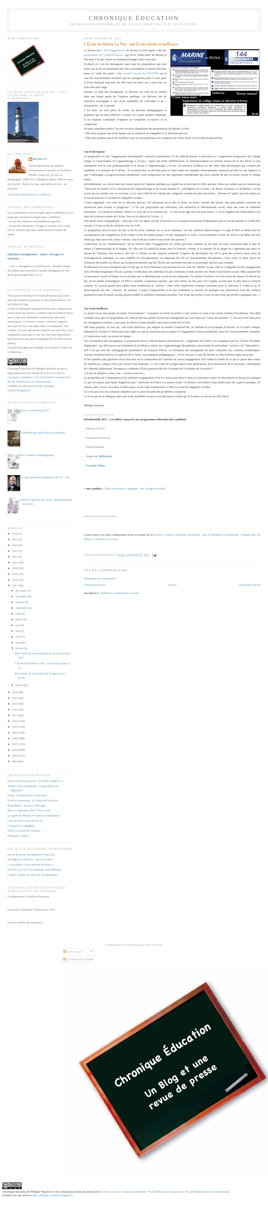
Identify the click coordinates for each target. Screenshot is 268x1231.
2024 (15, 545)
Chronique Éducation (134, 18)
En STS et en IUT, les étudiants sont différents (34, 869)
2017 (15, 585)
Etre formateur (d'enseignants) (36, 455)
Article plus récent (94, 584)
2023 (15, 551)
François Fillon (95, 465)
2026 (15, 533)
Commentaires (78, 959)
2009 (15, 732)
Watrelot (40, 159)
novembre (21, 596)
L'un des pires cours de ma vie (25, 820)
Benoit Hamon (95, 446)
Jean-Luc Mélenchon (99, 456)
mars (18, 642)
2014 (15, 703)
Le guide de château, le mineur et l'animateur (34, 815)
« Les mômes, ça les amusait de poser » (30, 864)
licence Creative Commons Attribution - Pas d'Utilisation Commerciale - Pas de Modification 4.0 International (40, 377)
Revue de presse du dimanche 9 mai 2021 (32, 854)
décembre (21, 590)
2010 (15, 726)
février (19, 648)
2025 (15, 539)
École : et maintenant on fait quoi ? (28, 795)
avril (18, 636)
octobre (20, 602)
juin (17, 625)
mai (17, 631)
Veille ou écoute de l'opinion (24, 830)
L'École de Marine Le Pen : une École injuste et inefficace (131, 44)
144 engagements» (114, 50)
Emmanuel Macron (98, 437)
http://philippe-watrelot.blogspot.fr (52, 1195)
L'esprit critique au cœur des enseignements (33, 874)
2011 (15, 721)
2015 (15, 698)
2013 (15, 709)
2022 (15, 556)
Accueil (172, 584)
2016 (15, 692)
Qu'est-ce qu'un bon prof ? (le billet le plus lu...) (35, 781)
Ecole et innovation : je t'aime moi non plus (33, 800)
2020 (15, 568)
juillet (19, 619)
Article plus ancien (249, 584)
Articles (73, 951)
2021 (15, 562)
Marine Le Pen (95, 428)
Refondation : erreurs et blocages (27, 805)
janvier (19, 685)
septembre (21, 608)
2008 (15, 738)
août (18, 613)
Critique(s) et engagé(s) (21, 825)
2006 (15, 749)
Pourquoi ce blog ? (18, 835)
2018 (15, 579)
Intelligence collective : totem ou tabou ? (31, 859)
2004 (15, 761)
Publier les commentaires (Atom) (120, 593)
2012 (15, 715)
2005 (15, 755)
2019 (15, 574)
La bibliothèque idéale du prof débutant (42, 432)
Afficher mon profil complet (29, 195)
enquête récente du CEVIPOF (141, 73)
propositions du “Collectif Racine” (104, 55)
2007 (15, 744)
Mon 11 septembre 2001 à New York (29, 810)
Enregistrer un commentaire (100, 578)
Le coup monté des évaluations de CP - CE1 (44, 477)
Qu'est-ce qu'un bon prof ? (34, 410)
